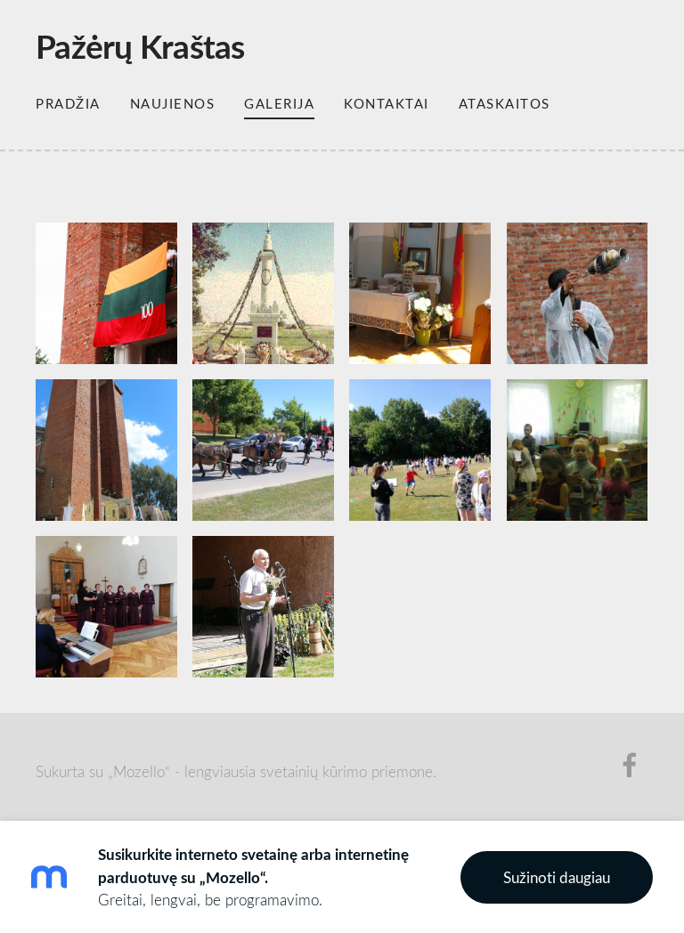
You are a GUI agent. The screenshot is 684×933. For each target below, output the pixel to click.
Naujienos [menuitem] (173, 103)
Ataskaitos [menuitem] (504, 103)
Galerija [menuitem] (279, 103)
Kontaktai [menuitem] (386, 103)
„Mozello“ (139, 771)
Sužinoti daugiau (556, 877)
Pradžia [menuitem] (68, 103)
